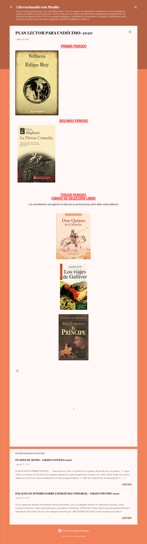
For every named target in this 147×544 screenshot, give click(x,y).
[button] (130, 32)
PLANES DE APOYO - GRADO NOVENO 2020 (43, 460)
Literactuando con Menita (38, 7)
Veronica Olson (80, 536)
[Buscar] (135, 7)
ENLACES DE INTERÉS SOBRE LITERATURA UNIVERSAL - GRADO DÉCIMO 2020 (67, 493)
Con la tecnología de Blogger (73, 530)
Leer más (127, 484)
